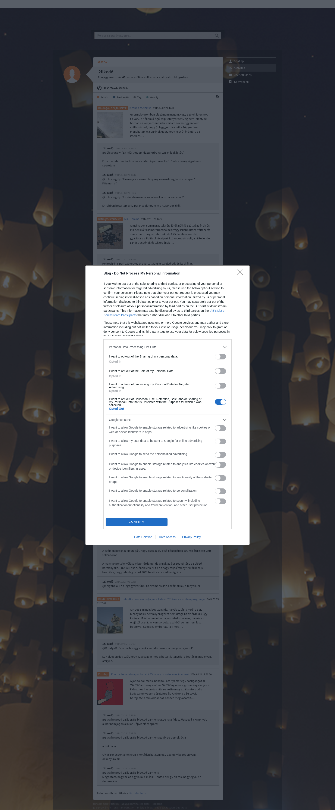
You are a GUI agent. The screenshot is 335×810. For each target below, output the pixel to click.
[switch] (220, 356)
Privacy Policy (191, 537)
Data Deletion (143, 537)
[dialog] (167, 405)
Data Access (167, 537)
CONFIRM (137, 522)
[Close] (241, 274)
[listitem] (167, 347)
